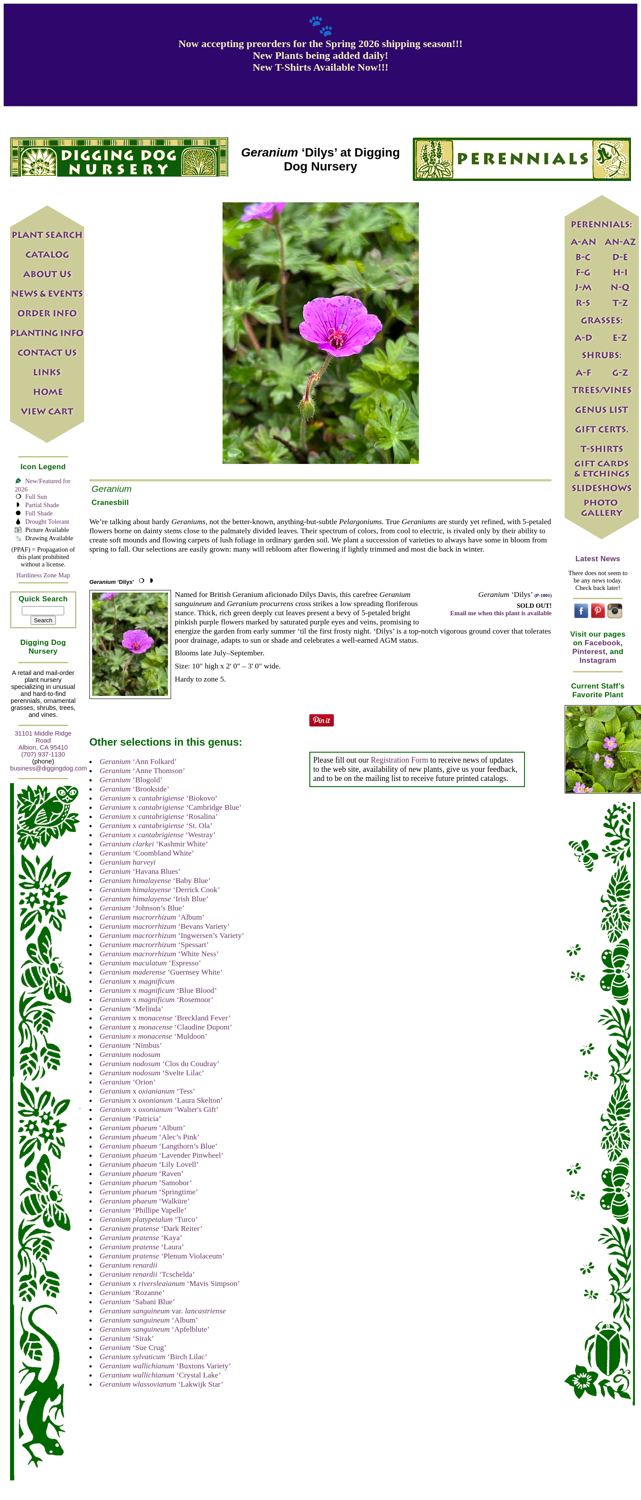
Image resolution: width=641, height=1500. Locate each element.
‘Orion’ (127, 1081)
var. (162, 1310)
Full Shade (39, 513)
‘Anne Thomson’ (142, 770)
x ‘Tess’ (147, 1091)
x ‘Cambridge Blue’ (170, 807)
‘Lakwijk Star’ (161, 1384)
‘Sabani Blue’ (137, 1301)
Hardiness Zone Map (43, 575)
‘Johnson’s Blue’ (142, 907)
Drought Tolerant (47, 521)
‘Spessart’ (154, 944)
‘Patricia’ (130, 1118)
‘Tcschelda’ (147, 1274)
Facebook (602, 643)
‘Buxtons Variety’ (165, 1365)
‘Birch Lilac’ (153, 1356)
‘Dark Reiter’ (150, 1228)
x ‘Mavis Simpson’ (169, 1283)
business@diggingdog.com (48, 768)
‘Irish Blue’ (154, 898)
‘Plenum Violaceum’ (161, 1255)
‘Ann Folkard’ (138, 761)
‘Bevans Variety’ (164, 926)
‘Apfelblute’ (154, 1329)
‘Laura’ (141, 1246)
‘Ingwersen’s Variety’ (171, 935)
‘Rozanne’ (132, 1292)
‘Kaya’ (140, 1237)
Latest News (598, 559)
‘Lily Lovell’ (149, 1164)
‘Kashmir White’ (153, 843)
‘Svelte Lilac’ (151, 1072)
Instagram (597, 660)
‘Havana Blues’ (140, 871)
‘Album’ (151, 917)
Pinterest (589, 652)
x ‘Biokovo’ (158, 798)
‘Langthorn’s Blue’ (158, 1146)
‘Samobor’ (145, 1182)
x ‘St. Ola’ (156, 825)
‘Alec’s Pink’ (149, 1136)
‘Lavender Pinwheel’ (161, 1155)
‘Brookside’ (134, 788)
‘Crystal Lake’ (160, 1374)
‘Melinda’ (131, 1008)
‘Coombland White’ (146, 853)
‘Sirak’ (126, 1338)
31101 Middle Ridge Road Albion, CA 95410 (43, 740)
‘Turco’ (148, 1219)
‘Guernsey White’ (161, 972)
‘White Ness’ (159, 953)
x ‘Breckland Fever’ (165, 1017)
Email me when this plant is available (501, 613)
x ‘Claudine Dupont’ (165, 1027)
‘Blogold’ (130, 779)
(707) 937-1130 (43, 754)
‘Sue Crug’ (132, 1347)
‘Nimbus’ (130, 1045)
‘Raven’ (141, 1173)
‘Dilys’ (111, 582)
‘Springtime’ (148, 1191)
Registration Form (399, 760)
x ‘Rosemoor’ (156, 999)
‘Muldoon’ (153, 1036)
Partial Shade (42, 504)
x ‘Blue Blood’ (158, 990)
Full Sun (36, 496)
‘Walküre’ (144, 1201)
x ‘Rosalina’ (158, 816)
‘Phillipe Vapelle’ (142, 1210)
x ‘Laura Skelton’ (161, 1100)
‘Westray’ (157, 834)
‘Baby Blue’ (155, 880)
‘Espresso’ (150, 962)
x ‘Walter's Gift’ (158, 1109)
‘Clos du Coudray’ (159, 1063)
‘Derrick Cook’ (159, 889)
